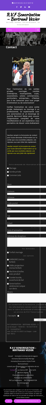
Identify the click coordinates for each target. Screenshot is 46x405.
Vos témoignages (23, 382)
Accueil (10, 355)
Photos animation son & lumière (23, 374)
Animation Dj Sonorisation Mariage (23, 358)
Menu (10, 30)
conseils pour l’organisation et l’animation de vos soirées (23, 366)
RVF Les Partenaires (15, 380)
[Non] (44, 396)
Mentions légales (23, 372)
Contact (12, 369)
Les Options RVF (22, 369)
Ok (9, 401)
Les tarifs (33, 369)
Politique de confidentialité (23, 377)
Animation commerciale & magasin (26, 355)
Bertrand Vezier (23, 363)
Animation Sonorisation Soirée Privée (23, 361)
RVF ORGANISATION (30, 380)
